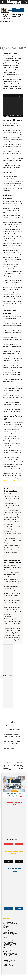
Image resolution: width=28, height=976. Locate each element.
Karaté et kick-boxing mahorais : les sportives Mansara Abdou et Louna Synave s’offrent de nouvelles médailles (10, 963)
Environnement (5, 12)
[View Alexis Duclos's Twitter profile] (14, 722)
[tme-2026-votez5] (14, 797)
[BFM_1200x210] (12, 11)
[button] (2, 2)
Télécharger (19, 908)
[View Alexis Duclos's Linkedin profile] (12, 722)
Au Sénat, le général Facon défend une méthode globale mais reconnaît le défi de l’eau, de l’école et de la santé (10, 943)
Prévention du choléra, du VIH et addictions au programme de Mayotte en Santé (7, 767)
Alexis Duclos (7, 726)
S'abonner (8, 844)
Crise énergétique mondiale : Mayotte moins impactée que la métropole (10, 924)
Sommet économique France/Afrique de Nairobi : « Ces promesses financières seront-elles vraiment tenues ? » (10, 933)
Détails (19, 844)
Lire (19, 861)
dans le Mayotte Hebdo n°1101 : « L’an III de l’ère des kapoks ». (12, 480)
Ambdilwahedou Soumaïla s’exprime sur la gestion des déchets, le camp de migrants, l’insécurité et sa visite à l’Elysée (10, 953)
